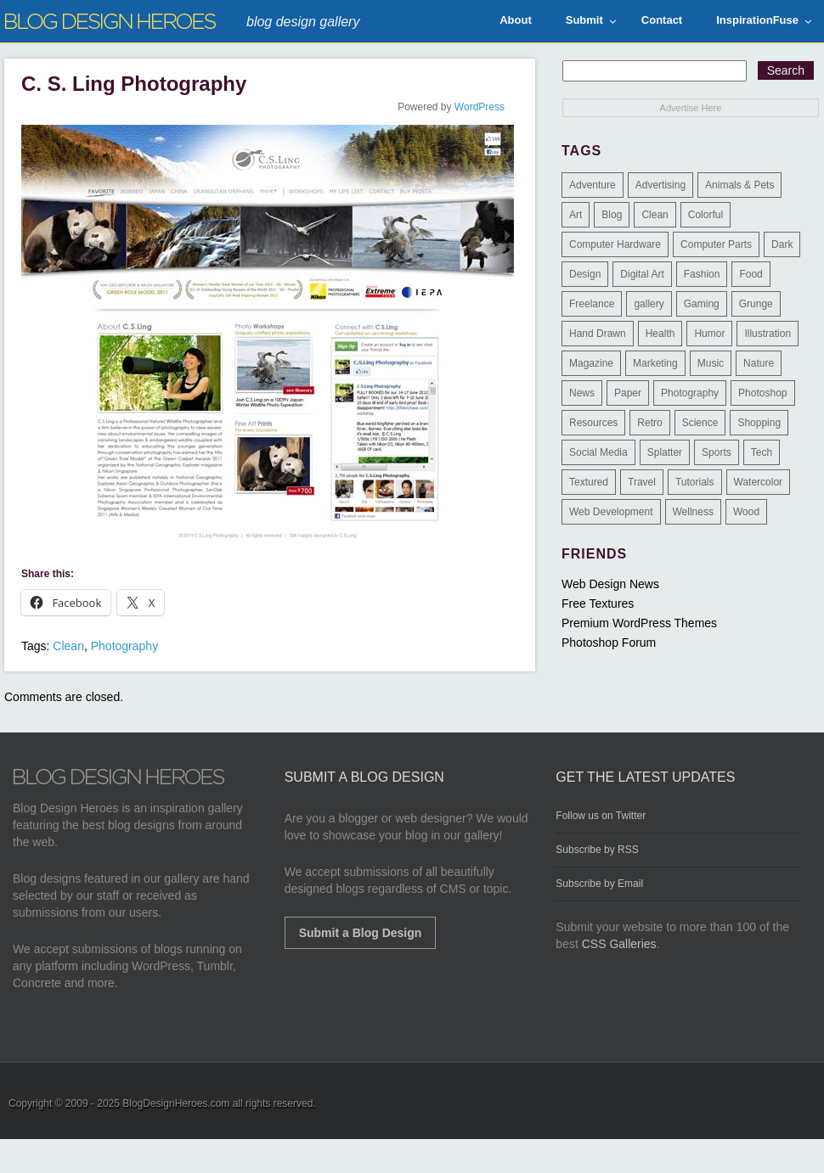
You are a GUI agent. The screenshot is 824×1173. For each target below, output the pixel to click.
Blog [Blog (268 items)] (611, 215)
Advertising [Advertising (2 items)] (660, 185)
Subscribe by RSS (597, 850)
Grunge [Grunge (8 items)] (756, 304)
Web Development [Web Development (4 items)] (611, 512)
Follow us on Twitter (601, 816)
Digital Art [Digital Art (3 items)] (641, 274)
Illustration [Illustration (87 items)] (767, 334)
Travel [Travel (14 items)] (642, 482)
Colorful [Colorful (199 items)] (705, 215)
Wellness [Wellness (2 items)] (693, 512)
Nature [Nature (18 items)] (758, 363)
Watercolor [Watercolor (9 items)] (758, 482)
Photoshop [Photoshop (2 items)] (762, 393)
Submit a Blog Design (360, 933)
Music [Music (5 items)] (710, 363)
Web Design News (610, 584)
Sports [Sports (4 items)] (716, 452)
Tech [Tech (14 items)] (761, 452)
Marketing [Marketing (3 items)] (655, 363)
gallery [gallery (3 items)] (648, 304)
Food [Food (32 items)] (750, 274)
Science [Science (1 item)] (700, 423)
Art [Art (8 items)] (575, 215)
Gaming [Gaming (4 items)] (702, 304)
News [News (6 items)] (582, 393)
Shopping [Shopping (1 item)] (759, 423)
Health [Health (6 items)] (660, 334)
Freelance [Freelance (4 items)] (591, 304)
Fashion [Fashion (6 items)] (702, 274)
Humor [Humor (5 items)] (709, 334)
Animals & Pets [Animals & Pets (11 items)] (739, 185)
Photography (124, 646)
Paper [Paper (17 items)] (627, 393)
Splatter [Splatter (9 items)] (664, 452)
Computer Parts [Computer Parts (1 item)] (716, 244)
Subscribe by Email (599, 884)
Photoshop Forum (609, 642)
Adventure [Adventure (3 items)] (592, 185)
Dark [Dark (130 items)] (782, 244)
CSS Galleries (619, 944)
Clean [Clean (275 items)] (654, 215)
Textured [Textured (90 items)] (588, 482)
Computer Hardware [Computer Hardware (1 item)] (615, 244)
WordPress (479, 107)
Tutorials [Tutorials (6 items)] (694, 482)
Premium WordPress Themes (639, 623)
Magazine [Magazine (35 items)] (591, 363)
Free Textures (598, 603)
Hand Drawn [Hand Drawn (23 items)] (597, 334)
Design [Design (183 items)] (585, 274)
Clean (68, 646)
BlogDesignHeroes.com (175, 1103)
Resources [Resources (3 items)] (593, 423)
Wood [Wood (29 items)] (746, 512)
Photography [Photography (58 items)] (690, 393)
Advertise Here (691, 108)
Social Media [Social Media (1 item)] (598, 452)
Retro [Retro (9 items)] (649, 423)
